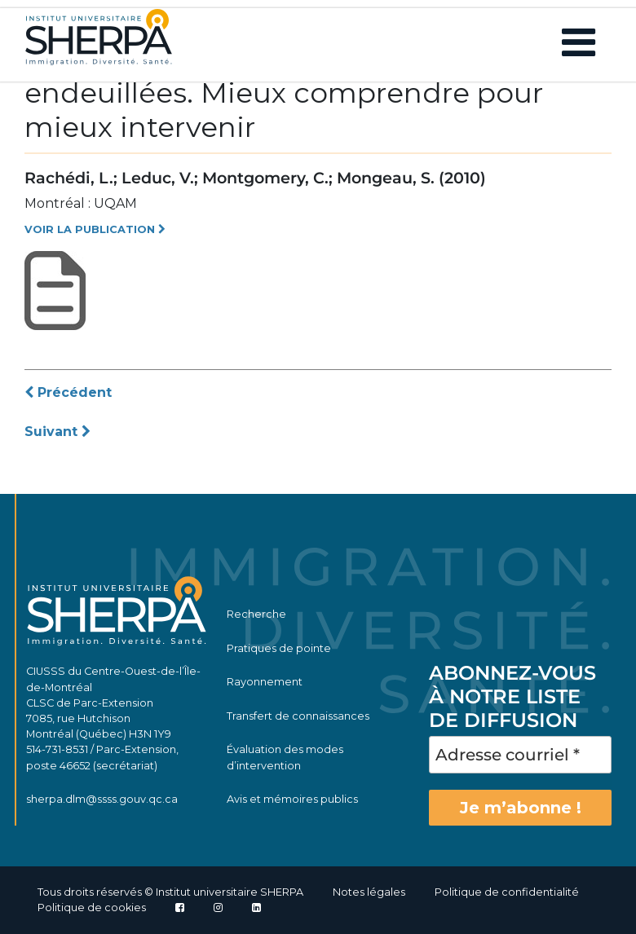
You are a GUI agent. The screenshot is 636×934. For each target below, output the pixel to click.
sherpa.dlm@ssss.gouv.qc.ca (102, 799)
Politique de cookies (92, 907)
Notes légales (369, 892)
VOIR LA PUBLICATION (95, 229)
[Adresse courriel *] (520, 754)
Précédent (68, 392)
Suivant (57, 431)
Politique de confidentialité (507, 892)
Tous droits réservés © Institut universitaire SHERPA (170, 892)
